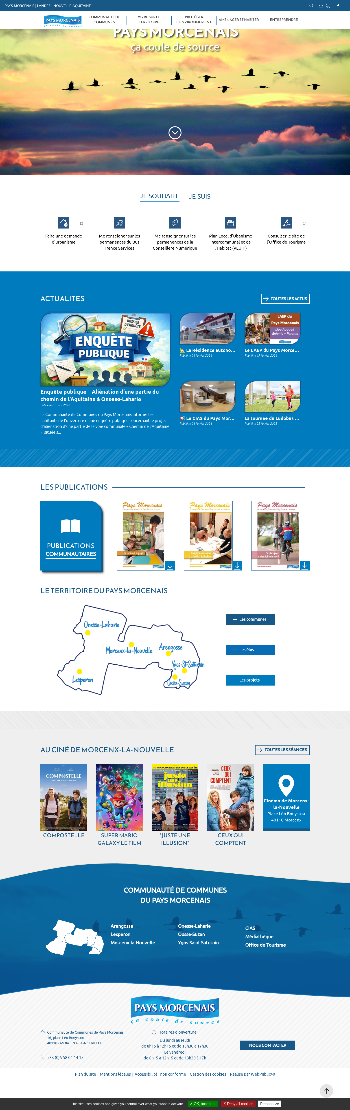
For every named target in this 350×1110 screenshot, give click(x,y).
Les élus (243, 679)
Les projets (246, 709)
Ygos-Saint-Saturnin (198, 972)
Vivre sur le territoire (149, 20)
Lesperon (120, 963)
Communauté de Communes (104, 20)
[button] (311, 5)
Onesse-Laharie (194, 955)
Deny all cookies (238, 1104)
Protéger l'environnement (194, 20)
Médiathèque (259, 965)
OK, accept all (203, 1104)
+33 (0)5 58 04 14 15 (61, 1087)
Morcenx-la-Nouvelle (133, 972)
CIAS (250, 957)
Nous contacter (267, 1074)
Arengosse (122, 955)
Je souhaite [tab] (159, 225)
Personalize (269, 1104)
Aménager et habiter (239, 19)
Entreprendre (284, 19)
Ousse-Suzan (191, 963)
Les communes (249, 648)
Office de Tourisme (265, 974)
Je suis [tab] (199, 225)
